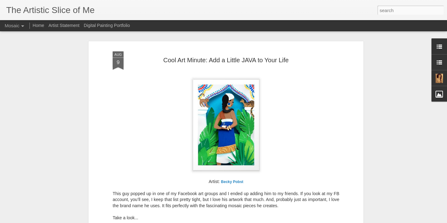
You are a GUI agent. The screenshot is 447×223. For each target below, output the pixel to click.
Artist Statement (63, 25)
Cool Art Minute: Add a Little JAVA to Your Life (226, 60)
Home (38, 25)
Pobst (232, 182)
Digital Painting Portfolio (107, 25)
